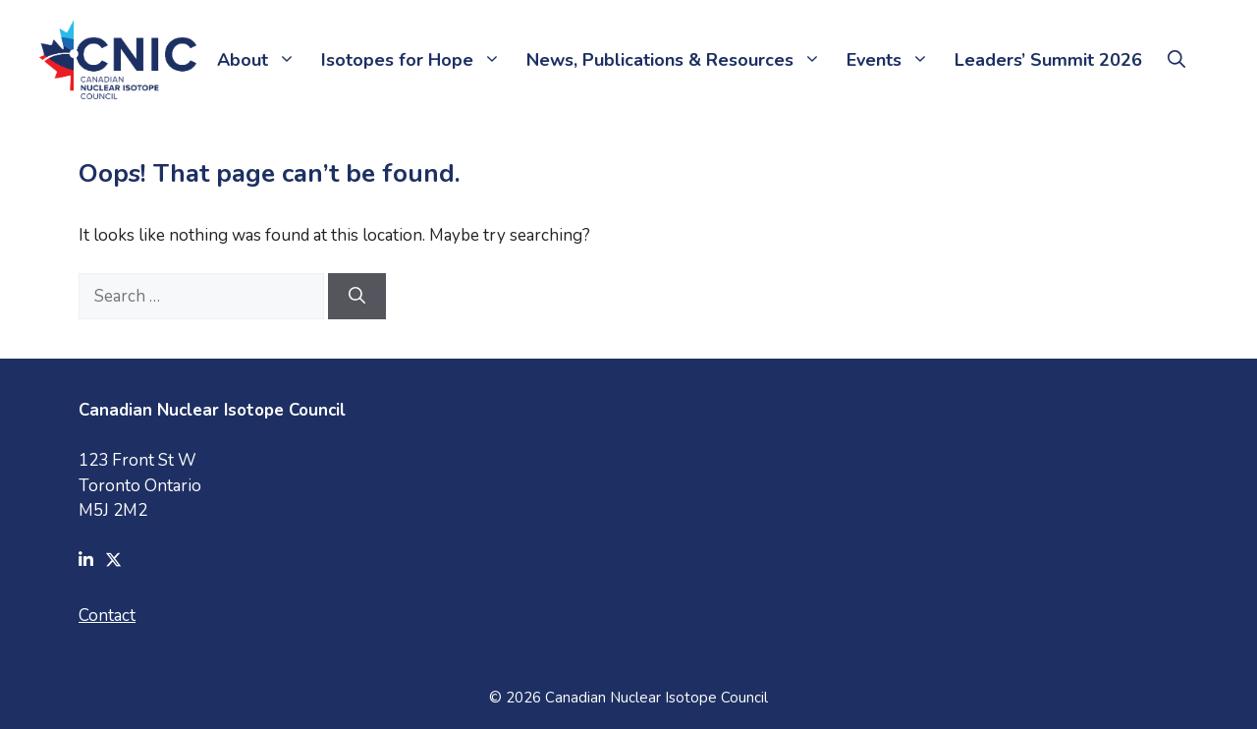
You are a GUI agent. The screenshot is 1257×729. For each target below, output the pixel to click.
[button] (1176, 59)
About (262, 59)
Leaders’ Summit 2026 (1048, 60)
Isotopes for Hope (417, 59)
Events (894, 59)
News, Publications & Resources (680, 59)
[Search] (357, 296)
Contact (107, 615)
